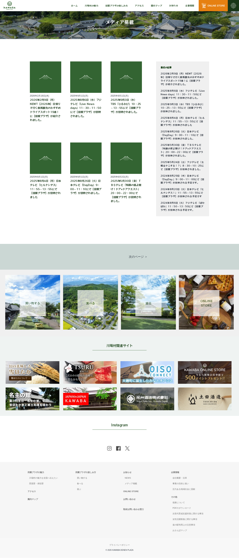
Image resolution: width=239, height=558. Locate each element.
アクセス (139, 5)
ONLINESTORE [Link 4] (206, 303)
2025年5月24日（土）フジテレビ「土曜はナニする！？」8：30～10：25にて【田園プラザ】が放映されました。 (182, 165)
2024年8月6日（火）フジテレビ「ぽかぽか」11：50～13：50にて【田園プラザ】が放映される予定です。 (183, 206)
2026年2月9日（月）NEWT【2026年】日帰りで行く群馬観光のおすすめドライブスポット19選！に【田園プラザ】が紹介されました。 (182, 79)
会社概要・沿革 (180, 478)
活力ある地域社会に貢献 (184, 489)
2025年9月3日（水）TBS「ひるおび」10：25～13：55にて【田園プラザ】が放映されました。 (183, 108)
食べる (80, 484)
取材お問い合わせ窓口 (133, 509)
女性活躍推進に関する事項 (185, 519)
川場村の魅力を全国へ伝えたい (43, 478)
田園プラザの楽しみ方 (85, 473)
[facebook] (118, 449)
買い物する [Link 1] (32, 303)
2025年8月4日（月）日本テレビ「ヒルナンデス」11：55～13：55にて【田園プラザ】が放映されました (183, 121)
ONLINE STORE (131, 492)
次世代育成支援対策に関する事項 (188, 514)
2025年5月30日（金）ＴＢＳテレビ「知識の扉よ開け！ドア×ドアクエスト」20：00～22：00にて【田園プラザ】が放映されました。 (182, 150)
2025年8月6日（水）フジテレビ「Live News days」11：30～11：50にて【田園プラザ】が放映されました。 (183, 94)
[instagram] (109, 449)
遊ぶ (79, 489)
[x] (127, 449)
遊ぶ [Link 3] (148, 303)
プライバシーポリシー (119, 545)
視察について (179, 503)
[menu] (74, 5)
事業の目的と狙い (181, 484)
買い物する (82, 478)
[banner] (33, 363)
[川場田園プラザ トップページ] (9, 5)
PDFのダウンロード (182, 508)
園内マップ (156, 5)
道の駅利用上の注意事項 (184, 525)
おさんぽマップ (180, 531)
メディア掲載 (131, 484)
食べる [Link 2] (90, 303)
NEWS (128, 478)
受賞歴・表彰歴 (36, 484)
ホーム (74, 5)
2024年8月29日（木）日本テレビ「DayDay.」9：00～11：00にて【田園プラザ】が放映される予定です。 (182, 179)
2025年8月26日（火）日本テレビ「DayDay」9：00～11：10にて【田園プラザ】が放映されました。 (182, 135)
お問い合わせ (129, 499)
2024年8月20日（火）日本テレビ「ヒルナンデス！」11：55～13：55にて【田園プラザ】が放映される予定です (182, 192)
